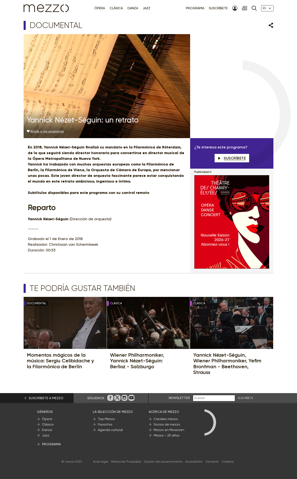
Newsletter (179, 398)
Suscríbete (232, 158)
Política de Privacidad (126, 461)
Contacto (212, 461)
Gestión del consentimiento (163, 461)
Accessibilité (193, 461)
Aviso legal (100, 461)
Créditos (228, 461)
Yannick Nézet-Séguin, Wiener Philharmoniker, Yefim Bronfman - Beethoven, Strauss (227, 363)
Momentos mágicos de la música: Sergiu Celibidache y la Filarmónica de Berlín (60, 361)
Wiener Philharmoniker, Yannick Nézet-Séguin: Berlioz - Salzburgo (137, 361)
